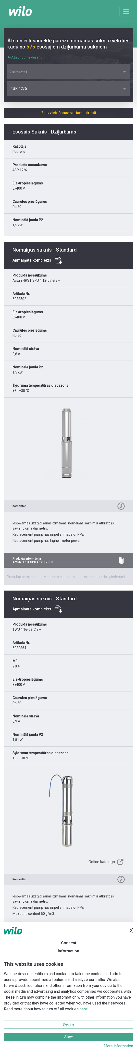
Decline (68, 1024)
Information (68, 951)
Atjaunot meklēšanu (25, 57)
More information (118, 1046)
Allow (68, 1037)
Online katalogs (101, 861)
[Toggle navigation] (126, 11)
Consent (68, 943)
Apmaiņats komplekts (31, 260)
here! (84, 1009)
